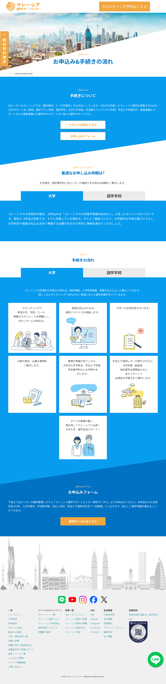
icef (130, 618)
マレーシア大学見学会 (49, 623)
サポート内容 (14, 627)
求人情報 (108, 636)
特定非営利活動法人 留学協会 (143, 614)
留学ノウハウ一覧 (17, 653)
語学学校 (114, 195)
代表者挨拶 (109, 614)
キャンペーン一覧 (46, 614)
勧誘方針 (108, 632)
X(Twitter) (95, 632)
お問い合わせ (14, 666)
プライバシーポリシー (114, 627)
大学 (52, 195)
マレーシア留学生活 (75, 627)
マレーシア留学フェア (49, 618)
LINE (92, 614)
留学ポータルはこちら (83, 521)
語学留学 (12, 623)
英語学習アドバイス (48, 627)
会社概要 (108, 618)
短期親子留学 (44, 632)
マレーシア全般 (72, 632)
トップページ (14, 614)
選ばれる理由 (14, 632)
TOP (10, 73)
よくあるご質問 (15, 658)
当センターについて (75, 614)
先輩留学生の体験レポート (21, 649)
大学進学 (12, 618)
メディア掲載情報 (17, 662)
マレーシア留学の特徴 (76, 618)
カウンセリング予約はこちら (124, 6)
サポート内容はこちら (83, 125)
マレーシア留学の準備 (76, 623)
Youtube (94, 618)
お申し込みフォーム (83, 136)
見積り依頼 (13, 640)
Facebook (95, 627)
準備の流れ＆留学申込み (20, 645)
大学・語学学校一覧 (18, 636)
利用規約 (108, 623)
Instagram (95, 623)
